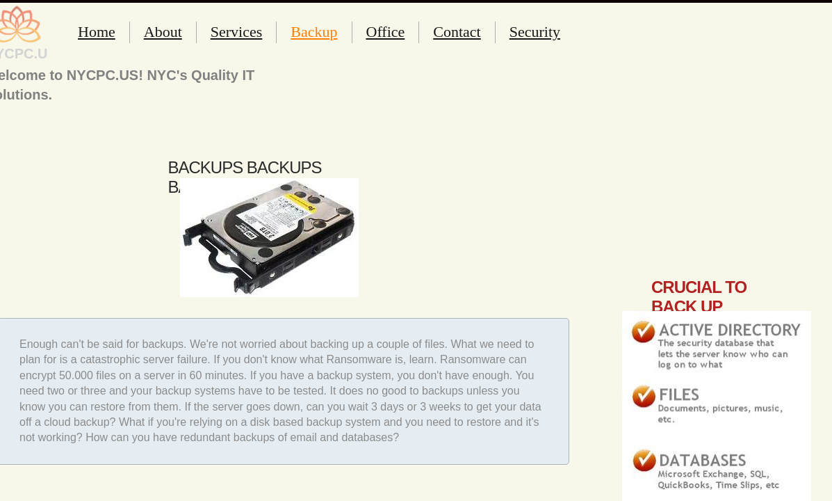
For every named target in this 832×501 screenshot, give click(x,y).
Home (96, 31)
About (163, 31)
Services (237, 31)
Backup (314, 31)
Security (534, 31)
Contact (456, 31)
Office (385, 31)
